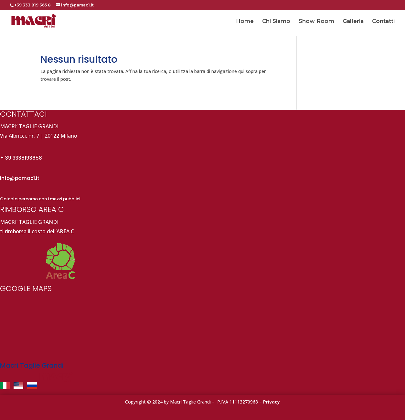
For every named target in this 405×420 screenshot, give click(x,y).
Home (245, 21)
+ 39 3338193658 (21, 157)
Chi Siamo (276, 21)
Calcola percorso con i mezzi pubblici (40, 199)
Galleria (353, 21)
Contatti (383, 21)
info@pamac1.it (19, 178)
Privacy (271, 402)
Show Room (316, 21)
